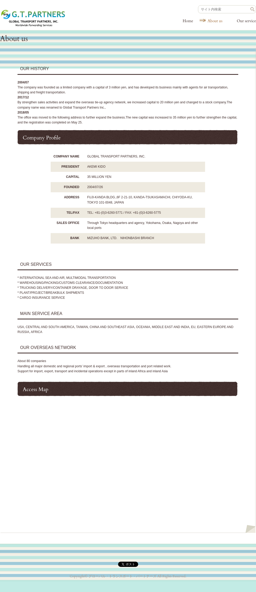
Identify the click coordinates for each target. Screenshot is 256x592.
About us (214, 21)
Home (188, 21)
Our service (246, 21)
